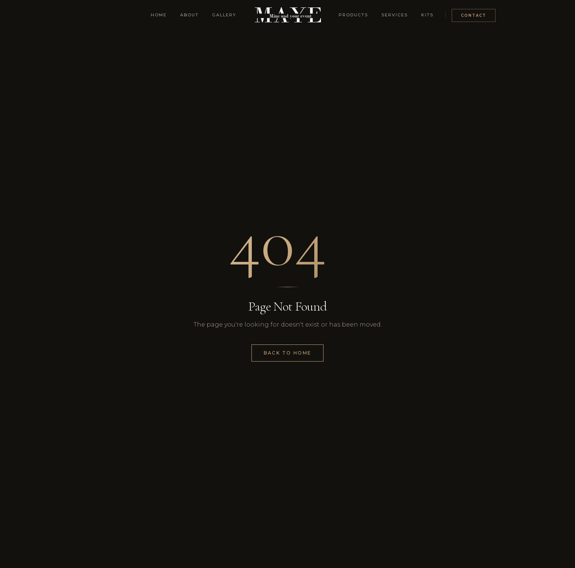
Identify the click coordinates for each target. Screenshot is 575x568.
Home (159, 14)
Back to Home (288, 353)
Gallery (224, 14)
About (189, 14)
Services (394, 14)
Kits (427, 14)
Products (353, 14)
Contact (473, 15)
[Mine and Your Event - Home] (287, 15)
